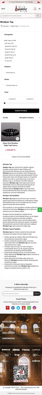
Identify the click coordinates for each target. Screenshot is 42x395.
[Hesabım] (35, 8)
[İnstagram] (34, 308)
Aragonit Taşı (10, 52)
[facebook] (13, 308)
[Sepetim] (39, 8)
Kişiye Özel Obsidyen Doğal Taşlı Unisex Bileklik (10, 144)
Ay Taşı (8, 61)
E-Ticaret (14, 393)
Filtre (5, 118)
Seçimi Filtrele (21, 111)
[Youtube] (24, 308)
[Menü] (3, 8)
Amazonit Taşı (10, 49)
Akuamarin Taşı (11, 46)
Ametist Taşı (10, 55)
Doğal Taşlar (14, 26)
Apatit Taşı (9, 58)
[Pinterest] (7, 308)
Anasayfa (5, 26)
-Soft (9, 393)
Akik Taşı (9, 43)
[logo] (21, 9)
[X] (18, 308)
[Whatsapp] (29, 308)
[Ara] (38, 16)
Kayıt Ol (37, 293)
